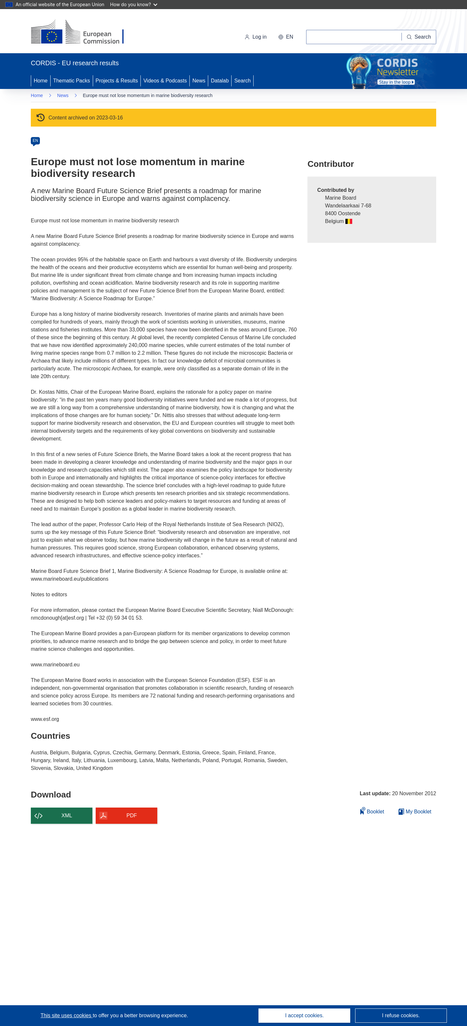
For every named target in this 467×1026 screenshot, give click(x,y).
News (198, 80)
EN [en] (35, 140)
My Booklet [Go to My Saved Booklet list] (415, 812)
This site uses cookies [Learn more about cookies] (67, 1015)
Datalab (220, 80)
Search (242, 80)
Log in (256, 37)
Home (41, 80)
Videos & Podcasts (165, 80)
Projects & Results (117, 80)
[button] (285, 37)
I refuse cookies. (401, 1015)
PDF (131, 815)
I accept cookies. (304, 1015)
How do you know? (134, 4)
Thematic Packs (71, 80)
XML (67, 815)
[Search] (419, 37)
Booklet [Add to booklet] (372, 810)
